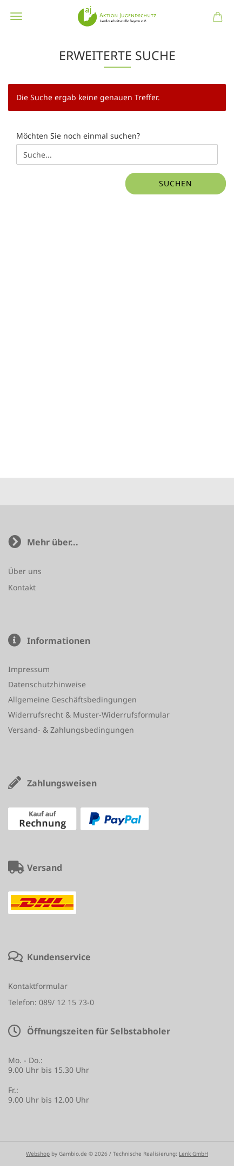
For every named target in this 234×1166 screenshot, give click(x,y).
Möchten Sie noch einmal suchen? (78, 136)
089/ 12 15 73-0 (66, 1002)
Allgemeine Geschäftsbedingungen (72, 699)
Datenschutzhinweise (47, 684)
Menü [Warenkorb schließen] (16, 16)
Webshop (38, 1153)
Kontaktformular (38, 986)
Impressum (29, 669)
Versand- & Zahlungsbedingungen (71, 730)
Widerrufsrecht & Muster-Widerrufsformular (89, 714)
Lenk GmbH (193, 1153)
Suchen (175, 183)
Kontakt (22, 587)
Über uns (25, 571)
